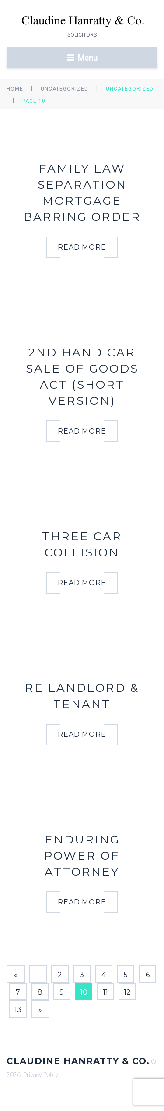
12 (127, 992)
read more (82, 247)
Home (15, 89)
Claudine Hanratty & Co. (78, 1061)
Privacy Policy (40, 1074)
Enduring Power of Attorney (82, 856)
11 (105, 992)
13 (17, 1010)
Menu (88, 57)
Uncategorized (64, 89)
